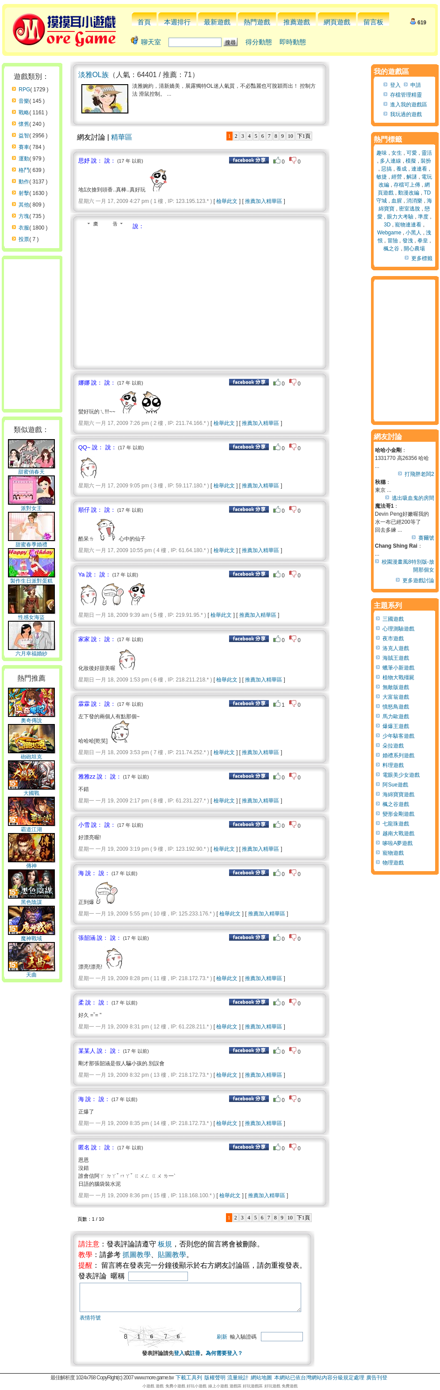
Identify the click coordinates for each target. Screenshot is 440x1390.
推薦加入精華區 (263, 201)
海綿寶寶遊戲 (398, 794)
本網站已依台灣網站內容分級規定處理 (319, 1377)
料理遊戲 (393, 765)
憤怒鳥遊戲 (396, 707)
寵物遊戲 (393, 853)
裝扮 (426, 161)
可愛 (411, 153)
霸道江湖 (31, 827)
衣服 (24, 228)
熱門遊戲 (257, 22)
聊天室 (151, 42)
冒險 (392, 241)
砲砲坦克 (31, 754)
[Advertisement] (152, 297)
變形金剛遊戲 (398, 814)
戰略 (24, 112)
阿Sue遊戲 (395, 785)
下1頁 (303, 136)
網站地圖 (261, 1377)
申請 (415, 85)
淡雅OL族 (93, 74)
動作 (24, 182)
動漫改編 (408, 193)
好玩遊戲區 (253, 1386)
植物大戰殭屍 (398, 677)
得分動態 (258, 42)
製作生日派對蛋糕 (31, 578)
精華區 (121, 137)
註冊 (206, 1358)
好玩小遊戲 (197, 1386)
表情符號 (90, 1323)
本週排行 (177, 22)
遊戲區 (235, 1386)
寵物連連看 (408, 225)
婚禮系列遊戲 (398, 755)
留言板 (373, 22)
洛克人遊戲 (396, 648)
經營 (396, 177)
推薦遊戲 (296, 22)
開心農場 (414, 248)
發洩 (407, 241)
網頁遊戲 (337, 22)
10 (290, 136)
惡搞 (386, 169)
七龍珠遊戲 (396, 824)
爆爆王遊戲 (396, 726)
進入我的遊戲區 (408, 104)
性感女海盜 (31, 614)
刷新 (244, 1342)
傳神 (31, 863)
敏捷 (381, 177)
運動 (24, 159)
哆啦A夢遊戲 (398, 843)
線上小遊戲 (218, 1386)
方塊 (24, 216)
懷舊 (24, 124)
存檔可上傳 (407, 185)
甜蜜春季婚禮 (31, 542)
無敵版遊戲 (396, 687)
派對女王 (31, 505)
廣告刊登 (376, 1377)
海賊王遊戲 (396, 658)
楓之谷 (391, 248)
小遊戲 (148, 1386)
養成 (401, 169)
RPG (24, 89)
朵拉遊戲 (393, 746)
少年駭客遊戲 (398, 736)
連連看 (419, 169)
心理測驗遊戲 (398, 629)
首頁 (144, 22)
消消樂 (414, 201)
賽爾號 (426, 538)
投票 (24, 239)
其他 (24, 205)
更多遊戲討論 (418, 580)
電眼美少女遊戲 (401, 775)
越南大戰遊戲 (398, 833)
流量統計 (238, 1377)
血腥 (396, 201)
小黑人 (413, 233)
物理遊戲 (393, 863)
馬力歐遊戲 (396, 716)
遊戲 (160, 1386)
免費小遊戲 (175, 1386)
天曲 (31, 972)
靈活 (426, 153)
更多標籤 (421, 258)
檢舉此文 (226, 201)
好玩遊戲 (272, 1386)
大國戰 (31, 790)
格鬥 (24, 170)
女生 (396, 153)
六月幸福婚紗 (31, 651)
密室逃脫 (409, 209)
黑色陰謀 (31, 899)
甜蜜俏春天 (31, 469)
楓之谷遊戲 (396, 804)
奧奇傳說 (31, 718)
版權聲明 (215, 1377)
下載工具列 (189, 1377)
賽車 (24, 147)
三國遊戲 (393, 619)
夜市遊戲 (393, 638)
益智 (24, 135)
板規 (165, 1244)
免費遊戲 (290, 1386)
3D (387, 225)
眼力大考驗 (400, 217)
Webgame (389, 233)
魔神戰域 (31, 936)
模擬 (411, 161)
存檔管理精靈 (406, 95)
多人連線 (390, 161)
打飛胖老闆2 (419, 474)
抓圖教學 (136, 1254)
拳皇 (422, 241)
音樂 (24, 101)
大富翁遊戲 (396, 697)
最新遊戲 (217, 22)
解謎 (411, 177)
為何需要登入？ (235, 1358)
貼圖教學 (172, 1254)
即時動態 (292, 42)
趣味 (381, 153)
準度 (423, 217)
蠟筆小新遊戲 (398, 668)
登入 (190, 1358)
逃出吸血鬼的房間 (413, 498)
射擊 (24, 193)
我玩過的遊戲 (406, 114)
